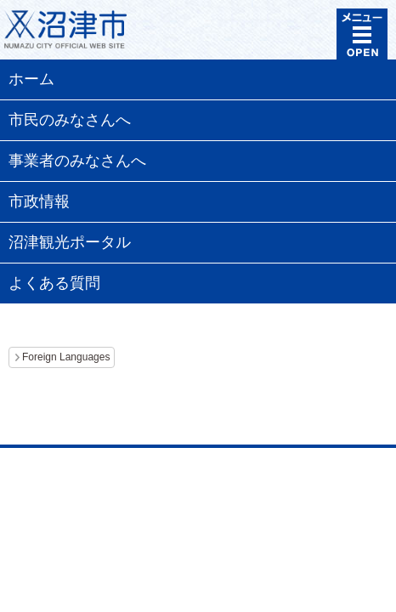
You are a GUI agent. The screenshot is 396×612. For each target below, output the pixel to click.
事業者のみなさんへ (77, 160)
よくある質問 (54, 283)
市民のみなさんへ (69, 119)
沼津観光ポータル (69, 242)
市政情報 (39, 201)
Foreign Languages (66, 357)
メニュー (362, 34)
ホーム (31, 79)
